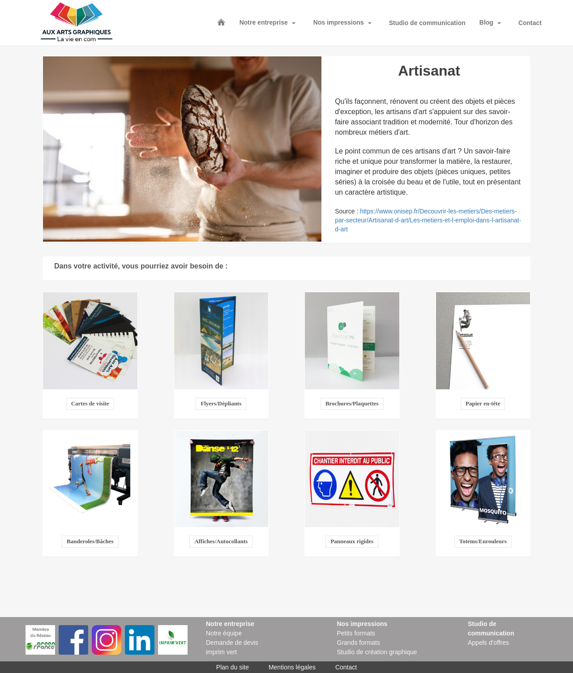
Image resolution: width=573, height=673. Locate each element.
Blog (486, 22)
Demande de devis (232, 642)
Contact (530, 22)
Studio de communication (427, 22)
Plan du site (232, 667)
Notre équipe (224, 633)
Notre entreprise (263, 22)
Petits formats (356, 633)
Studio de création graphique (377, 652)
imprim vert (221, 652)
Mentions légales (292, 667)
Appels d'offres (488, 642)
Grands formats (358, 642)
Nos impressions (338, 22)
